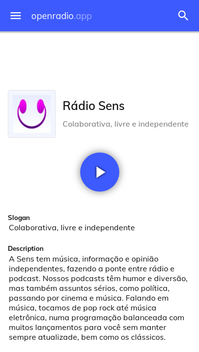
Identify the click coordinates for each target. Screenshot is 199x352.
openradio (61, 16)
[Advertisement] (99, 58)
